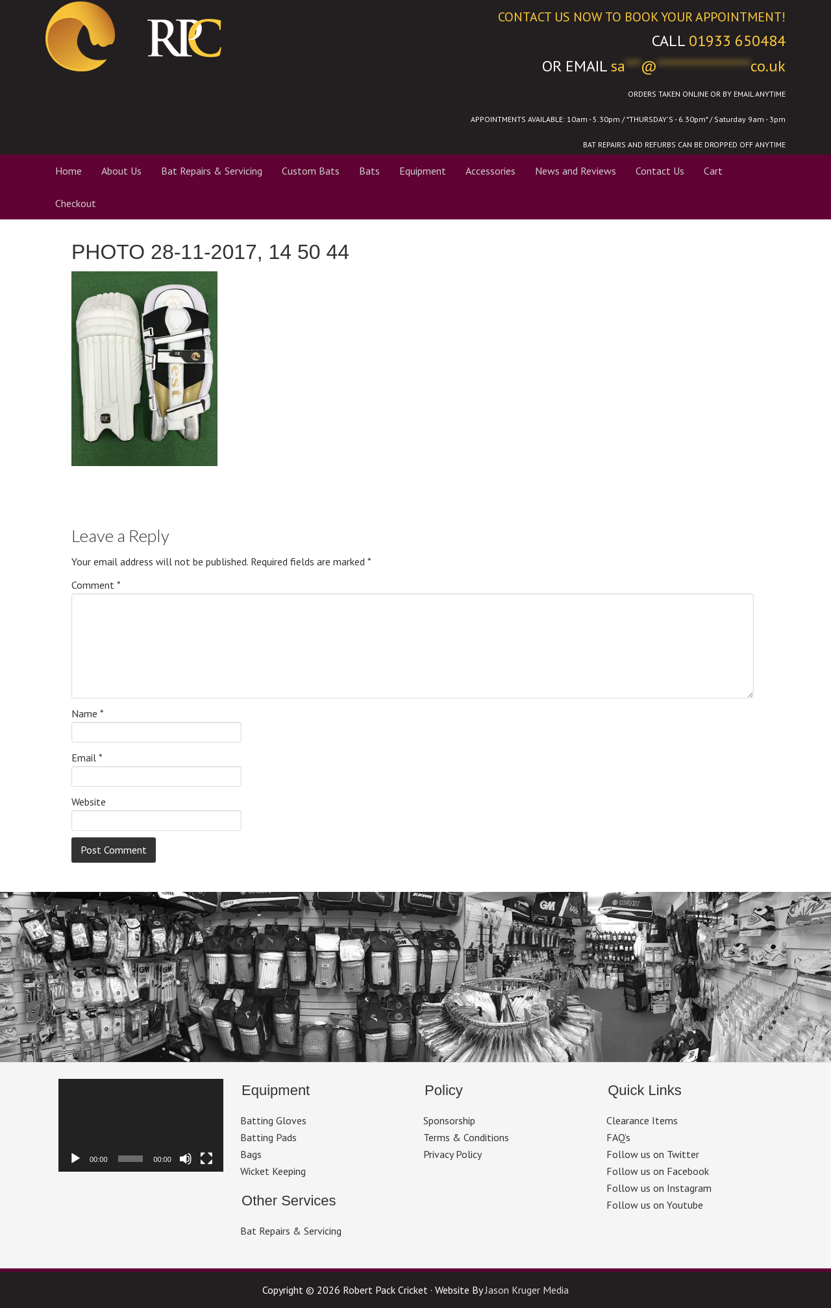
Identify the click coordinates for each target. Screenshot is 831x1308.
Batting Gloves (273, 1120)
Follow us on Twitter (652, 1154)
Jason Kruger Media (527, 1289)
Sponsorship (449, 1120)
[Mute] (185, 1158)
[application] (140, 1125)
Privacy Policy (452, 1154)
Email (87, 757)
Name (87, 713)
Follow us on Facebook (657, 1171)
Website (88, 801)
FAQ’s (618, 1137)
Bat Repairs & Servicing (290, 1230)
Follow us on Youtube (654, 1204)
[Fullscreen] (206, 1158)
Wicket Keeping (273, 1171)
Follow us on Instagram (659, 1187)
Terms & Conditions (466, 1137)
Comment (96, 584)
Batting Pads (268, 1137)
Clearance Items (642, 1120)
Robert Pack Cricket (220, 35)
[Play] (75, 1158)
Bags (251, 1154)
